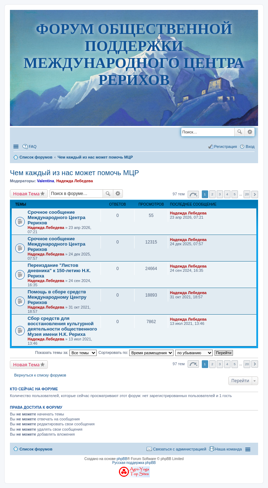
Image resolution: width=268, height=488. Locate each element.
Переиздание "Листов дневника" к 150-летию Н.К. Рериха (59, 271)
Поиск (239, 132)
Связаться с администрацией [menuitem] (179, 449)
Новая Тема (26, 193)
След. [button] (254, 194)
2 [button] (212, 194)
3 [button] (220, 194)
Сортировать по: (135, 352)
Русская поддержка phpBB (134, 463)
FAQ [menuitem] (32, 146)
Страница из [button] (193, 194)
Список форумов (35, 449)
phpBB (122, 459)
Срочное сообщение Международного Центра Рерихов (56, 217)
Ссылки (16, 146)
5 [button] (235, 194)
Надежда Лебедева (74, 181)
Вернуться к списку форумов (40, 375)
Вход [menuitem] (250, 146)
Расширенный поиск (250, 132)
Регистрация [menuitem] (225, 146)
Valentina (45, 181)
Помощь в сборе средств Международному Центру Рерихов (57, 297)
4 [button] (227, 194)
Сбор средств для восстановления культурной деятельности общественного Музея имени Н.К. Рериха (62, 326)
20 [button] (247, 194)
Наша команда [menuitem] (228, 449)
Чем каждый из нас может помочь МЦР (74, 173)
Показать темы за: (66, 352)
